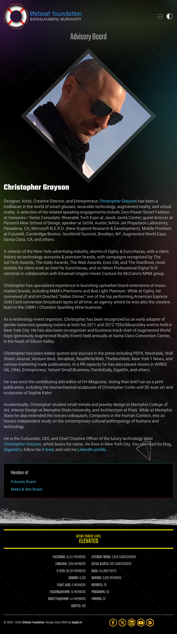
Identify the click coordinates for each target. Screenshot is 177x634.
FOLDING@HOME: (60, 592)
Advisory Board (88, 37)
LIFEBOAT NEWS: (101, 557)
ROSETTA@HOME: (58, 599)
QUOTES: (76, 606)
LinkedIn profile (92, 449)
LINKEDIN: (61, 564)
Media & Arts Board (26, 489)
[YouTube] (141, 623)
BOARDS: (96, 578)
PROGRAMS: (98, 592)
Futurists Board (23, 482)
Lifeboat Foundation (33, 622)
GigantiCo (13, 449)
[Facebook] (113, 623)
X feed (47, 449)
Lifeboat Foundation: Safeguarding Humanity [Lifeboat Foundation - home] (77, 16)
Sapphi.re (76, 622)
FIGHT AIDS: (64, 585)
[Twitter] (122, 623)
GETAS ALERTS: (100, 564)
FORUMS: (96, 599)
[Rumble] (150, 623)
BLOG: (94, 571)
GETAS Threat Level (88, 540)
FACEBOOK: (59, 557)
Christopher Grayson (118, 201)
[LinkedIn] (131, 623)
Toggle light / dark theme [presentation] (169, 16)
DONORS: (73, 578)
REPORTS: (97, 585)
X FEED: (60, 571)
